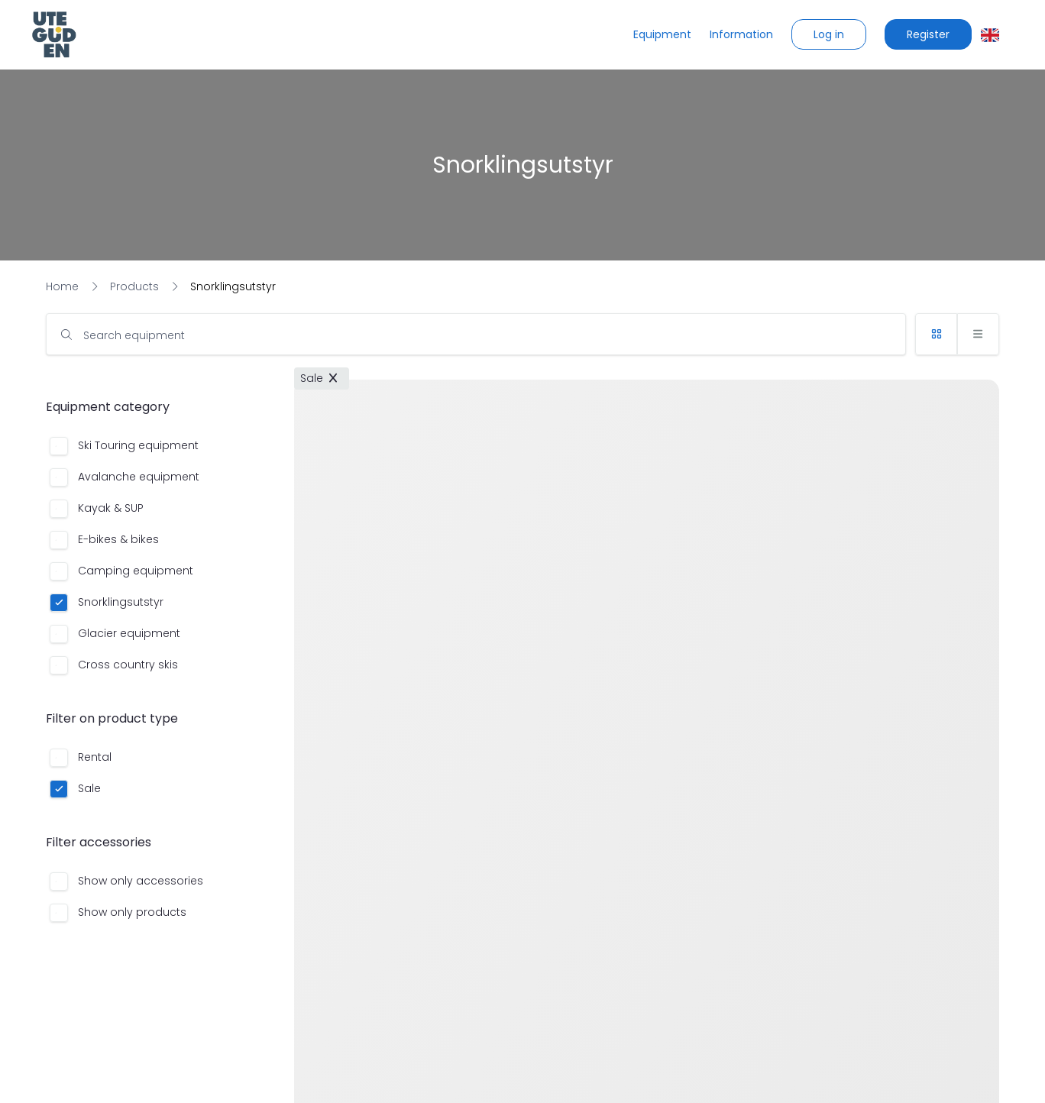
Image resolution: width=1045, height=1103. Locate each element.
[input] (476, 334)
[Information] (741, 35)
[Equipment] (662, 35)
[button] (828, 34)
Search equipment (134, 335)
